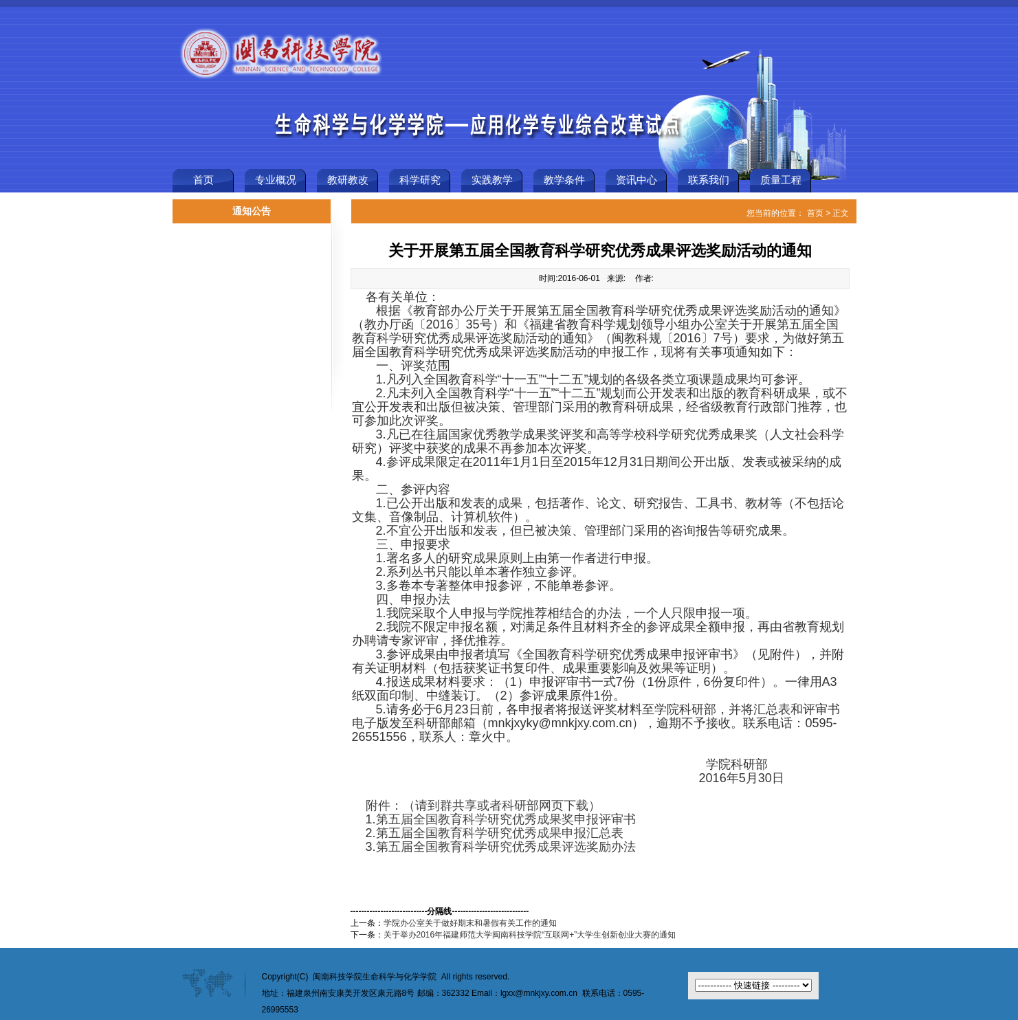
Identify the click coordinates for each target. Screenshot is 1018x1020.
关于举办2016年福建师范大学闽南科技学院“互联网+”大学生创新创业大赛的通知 (530, 935)
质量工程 (780, 180)
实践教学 (492, 180)
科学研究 (420, 180)
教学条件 (564, 180)
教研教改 (347, 180)
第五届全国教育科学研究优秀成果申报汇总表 (499, 833)
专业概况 (275, 180)
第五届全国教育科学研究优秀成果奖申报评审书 (506, 819)
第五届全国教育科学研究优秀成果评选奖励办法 (506, 847)
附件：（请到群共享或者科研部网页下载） (483, 805)
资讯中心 (636, 180)
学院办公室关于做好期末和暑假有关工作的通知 (470, 923)
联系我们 (708, 180)
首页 (203, 180)
